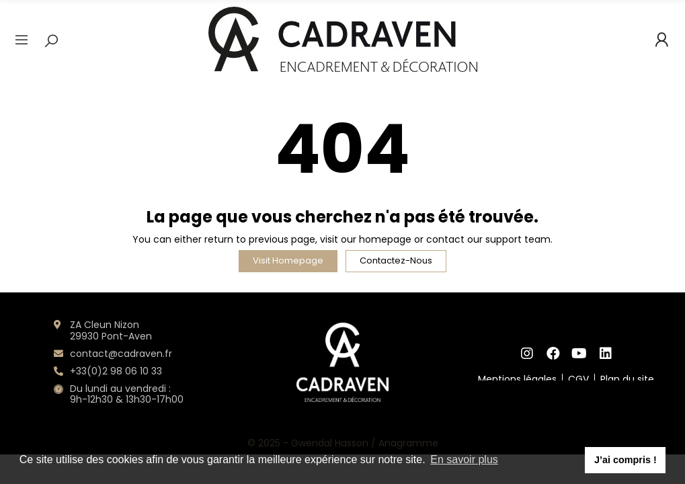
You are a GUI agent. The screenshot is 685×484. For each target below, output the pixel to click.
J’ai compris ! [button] (625, 459)
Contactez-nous (396, 260)
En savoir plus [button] (464, 459)
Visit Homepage (288, 260)
